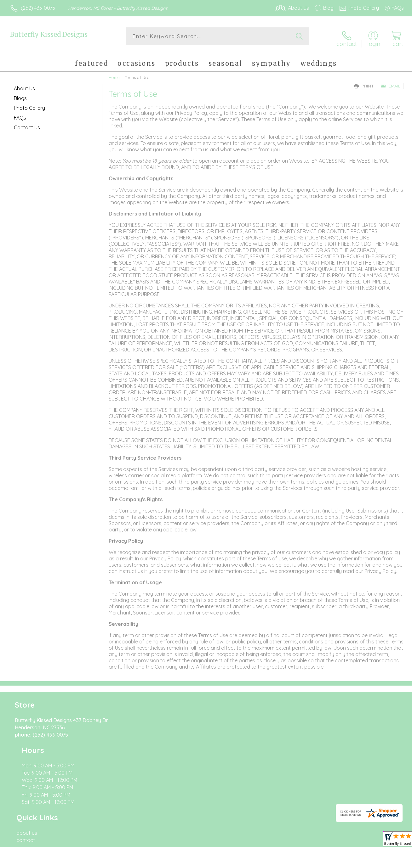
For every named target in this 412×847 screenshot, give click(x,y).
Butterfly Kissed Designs (49, 34)
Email (390, 82)
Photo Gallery (29, 104)
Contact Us (27, 124)
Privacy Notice (302, 840)
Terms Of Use (264, 840)
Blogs (20, 95)
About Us (24, 85)
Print (364, 82)
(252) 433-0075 (38, 8)
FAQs (20, 114)
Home (114, 73)
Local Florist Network (347, 840)
